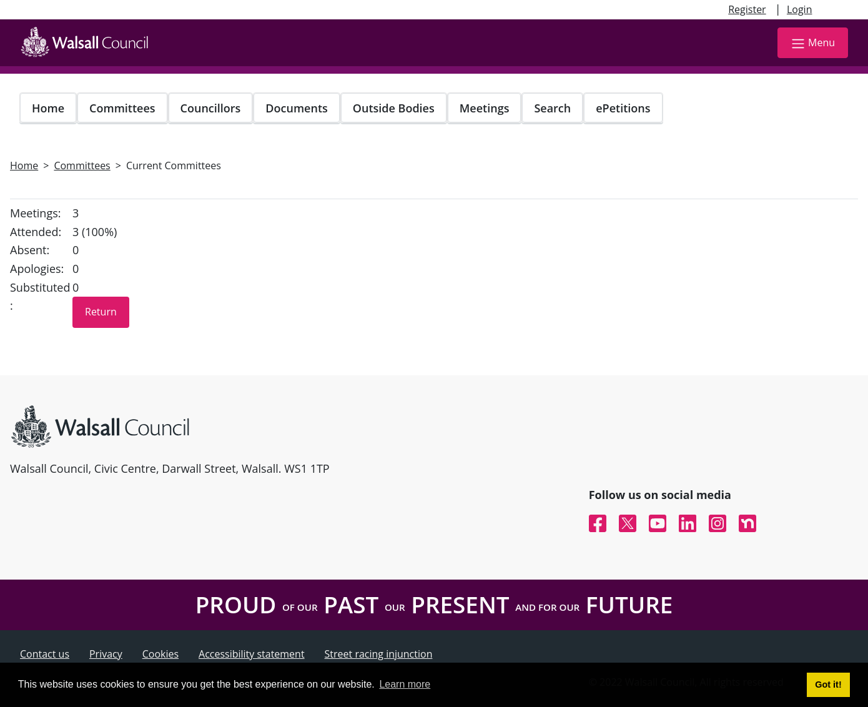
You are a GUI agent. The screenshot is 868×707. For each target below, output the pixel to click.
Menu (813, 43)
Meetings (485, 108)
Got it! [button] (828, 685)
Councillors (210, 108)
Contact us (44, 654)
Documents (296, 108)
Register (747, 9)
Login (799, 9)
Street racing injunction (379, 654)
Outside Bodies (394, 108)
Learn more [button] (404, 684)
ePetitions (623, 108)
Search (552, 108)
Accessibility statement (252, 654)
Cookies (160, 654)
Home (48, 108)
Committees (122, 108)
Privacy (105, 654)
